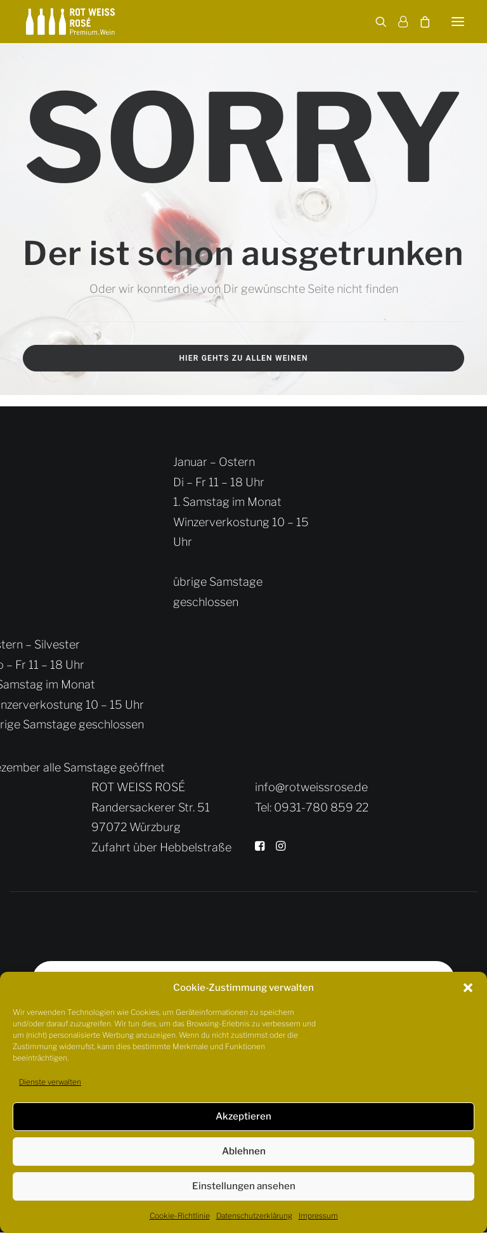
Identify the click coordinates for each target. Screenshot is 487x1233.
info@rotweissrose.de (311, 787)
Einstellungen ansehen (243, 1186)
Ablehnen (244, 1151)
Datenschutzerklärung (254, 1215)
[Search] (375, 21)
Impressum (318, 1215)
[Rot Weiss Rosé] (70, 21)
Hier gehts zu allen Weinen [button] (243, 358)
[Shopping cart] (419, 21)
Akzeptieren (243, 1116)
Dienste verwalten (50, 1082)
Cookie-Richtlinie (180, 1215)
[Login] (397, 21)
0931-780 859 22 (321, 807)
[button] (468, 987)
